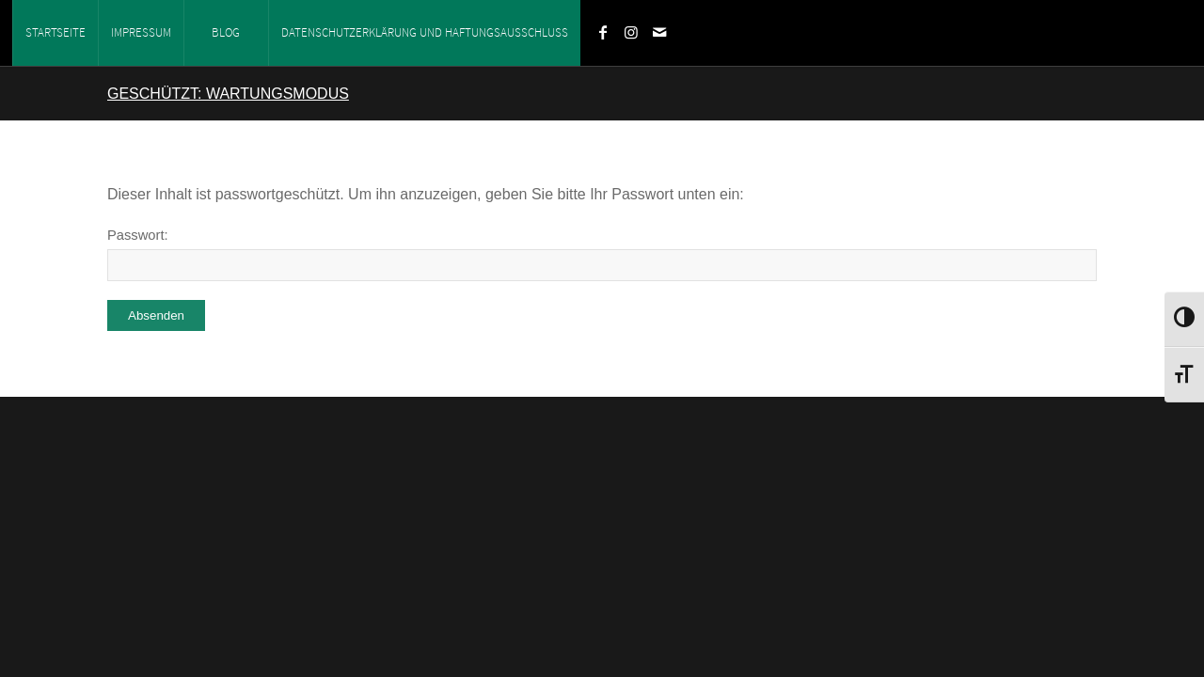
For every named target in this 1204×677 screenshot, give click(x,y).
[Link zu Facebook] (603, 32)
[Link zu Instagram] (631, 32)
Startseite (55, 32)
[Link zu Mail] (659, 32)
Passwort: (602, 254)
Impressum (141, 32)
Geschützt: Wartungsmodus (228, 94)
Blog (226, 32)
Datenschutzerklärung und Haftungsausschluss (424, 32)
